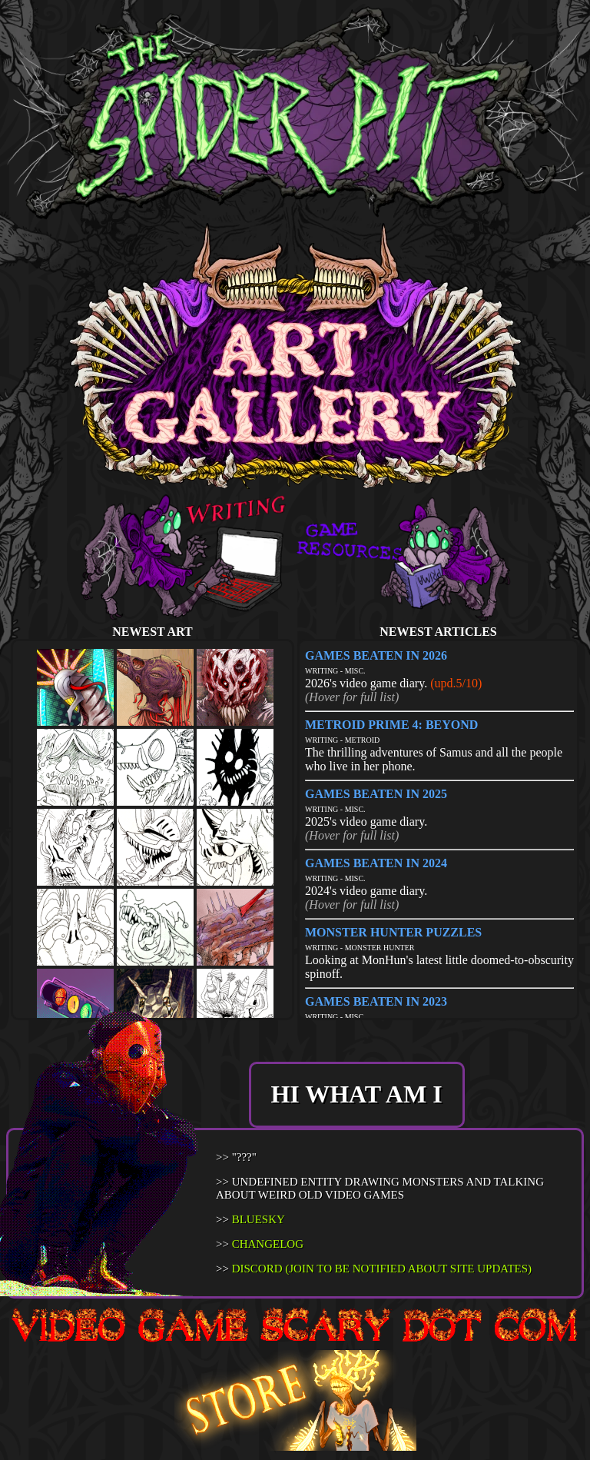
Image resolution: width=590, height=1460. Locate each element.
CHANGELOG (267, 1244)
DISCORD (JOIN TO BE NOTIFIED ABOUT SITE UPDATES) (382, 1268)
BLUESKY (258, 1219)
